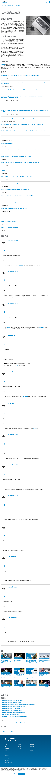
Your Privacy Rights (13, 773)
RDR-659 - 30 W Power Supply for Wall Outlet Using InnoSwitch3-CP (15, 189)
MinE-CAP (11, 404)
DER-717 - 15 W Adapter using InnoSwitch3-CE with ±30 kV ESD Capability (16, 156)
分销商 (19, 751)
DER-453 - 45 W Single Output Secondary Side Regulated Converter (14, 208)
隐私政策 (7, 755)
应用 (5, 5)
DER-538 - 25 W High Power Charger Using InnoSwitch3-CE (13, 183)
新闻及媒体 (20, 746)
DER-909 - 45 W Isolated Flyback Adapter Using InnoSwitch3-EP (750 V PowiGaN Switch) (19, 89)
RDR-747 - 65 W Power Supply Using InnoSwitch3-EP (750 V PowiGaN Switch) (16, 176)
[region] (25, 771)
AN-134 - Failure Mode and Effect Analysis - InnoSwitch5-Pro (14, 712)
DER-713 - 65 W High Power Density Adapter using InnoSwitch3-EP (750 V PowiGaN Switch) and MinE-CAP (22, 137)
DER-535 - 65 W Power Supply (7, 143)
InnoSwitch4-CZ (13, 372)
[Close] (49, 768)
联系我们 (32, 751)
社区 (31, 748)
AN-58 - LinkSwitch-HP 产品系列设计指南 (10, 714)
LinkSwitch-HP (12, 587)
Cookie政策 (7, 758)
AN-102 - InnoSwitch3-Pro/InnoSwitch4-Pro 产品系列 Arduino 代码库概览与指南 (18, 704)
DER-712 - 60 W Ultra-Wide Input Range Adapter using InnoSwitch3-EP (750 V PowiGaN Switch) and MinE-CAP (23, 130)
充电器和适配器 (17, 5)
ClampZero (41, 327)
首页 (3, 5)
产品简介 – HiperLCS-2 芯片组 (8, 731)
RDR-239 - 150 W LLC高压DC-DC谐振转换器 (9, 227)
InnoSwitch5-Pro (13, 271)
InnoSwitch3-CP (13, 465)
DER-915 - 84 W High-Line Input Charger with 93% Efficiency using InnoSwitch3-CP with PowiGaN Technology (23, 150)
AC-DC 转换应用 (10, 5)
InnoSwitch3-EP (13, 434)
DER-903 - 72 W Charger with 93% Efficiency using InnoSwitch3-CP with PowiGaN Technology (20, 162)
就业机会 (32, 746)
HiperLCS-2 (11, 335)
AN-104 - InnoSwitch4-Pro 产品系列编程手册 (11, 708)
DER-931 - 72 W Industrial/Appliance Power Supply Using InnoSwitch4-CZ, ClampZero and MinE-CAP (21, 118)
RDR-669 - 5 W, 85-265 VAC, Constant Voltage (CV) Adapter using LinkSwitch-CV (17, 195)
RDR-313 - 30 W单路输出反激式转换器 (8, 221)
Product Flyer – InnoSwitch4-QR (8, 729)
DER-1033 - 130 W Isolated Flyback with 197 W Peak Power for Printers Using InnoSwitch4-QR (20, 75)
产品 (6, 744)
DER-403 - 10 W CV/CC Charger (7, 215)
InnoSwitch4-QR (13, 241)
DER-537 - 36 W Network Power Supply (9, 202)
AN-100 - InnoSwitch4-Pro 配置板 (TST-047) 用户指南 (12, 700)
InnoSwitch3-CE (13, 495)
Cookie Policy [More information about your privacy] (19, 770)
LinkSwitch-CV (12, 618)
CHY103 (10, 526)
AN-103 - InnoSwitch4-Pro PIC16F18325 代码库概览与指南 (13, 706)
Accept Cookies (21, 773)
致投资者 (32, 744)
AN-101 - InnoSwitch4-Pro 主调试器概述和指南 (11, 702)
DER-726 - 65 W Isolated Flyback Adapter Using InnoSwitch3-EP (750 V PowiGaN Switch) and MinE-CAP (22, 124)
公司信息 (19, 744)
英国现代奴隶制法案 (9, 762)
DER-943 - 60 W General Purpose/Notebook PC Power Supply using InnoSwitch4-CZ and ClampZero (21, 104)
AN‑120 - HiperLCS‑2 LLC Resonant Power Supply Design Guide (14, 716)
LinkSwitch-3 (12, 557)
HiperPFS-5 (17, 365)
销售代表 (19, 748)
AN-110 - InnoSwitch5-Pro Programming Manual (12, 710)
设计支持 (7, 748)
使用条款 (7, 760)
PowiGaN (21, 265)
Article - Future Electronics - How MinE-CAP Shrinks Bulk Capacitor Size (16, 722)
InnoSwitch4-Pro (13, 303)
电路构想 (7, 751)
